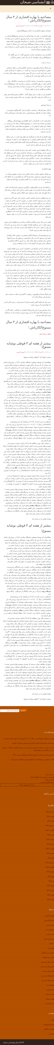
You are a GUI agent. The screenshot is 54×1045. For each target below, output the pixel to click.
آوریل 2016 (50, 886)
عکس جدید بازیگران (47, 953)
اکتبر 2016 (51, 858)
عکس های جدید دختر (47, 967)
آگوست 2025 (50, 830)
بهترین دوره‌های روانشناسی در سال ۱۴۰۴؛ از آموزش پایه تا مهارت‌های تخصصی (29, 739)
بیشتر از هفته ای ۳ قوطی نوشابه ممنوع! (29, 345)
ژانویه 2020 (50, 844)
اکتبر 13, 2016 (38, 352)
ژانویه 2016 (50, 900)
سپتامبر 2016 (49, 863)
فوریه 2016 (50, 895)
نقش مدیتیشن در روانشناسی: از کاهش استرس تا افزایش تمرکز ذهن (32, 760)
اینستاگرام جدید (49, 920)
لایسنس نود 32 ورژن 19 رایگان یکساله (42, 777)
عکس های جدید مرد (47, 976)
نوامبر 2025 (50, 816)
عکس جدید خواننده (48, 957)
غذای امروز (50, 990)
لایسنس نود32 (49, 780)
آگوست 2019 (50, 849)
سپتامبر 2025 (49, 826)
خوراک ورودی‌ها (49, 1025)
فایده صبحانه (50, 994)
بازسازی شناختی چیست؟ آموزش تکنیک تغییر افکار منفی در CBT (33, 755)
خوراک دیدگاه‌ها (49, 1029)
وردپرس (51, 1034)
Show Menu (48, 3)
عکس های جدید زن (48, 971)
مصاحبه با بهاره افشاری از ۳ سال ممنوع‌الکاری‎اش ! (28, 18)
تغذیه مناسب (50, 934)
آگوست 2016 (50, 867)
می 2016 (51, 881)
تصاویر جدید (50, 925)
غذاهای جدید (50, 985)
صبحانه (51, 944)
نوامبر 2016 (50, 853)
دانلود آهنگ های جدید (47, 782)
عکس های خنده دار (48, 981)
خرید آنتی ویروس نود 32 (27, 785)
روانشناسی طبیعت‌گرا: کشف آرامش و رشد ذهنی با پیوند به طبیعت (33, 743)
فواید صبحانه (50, 999)
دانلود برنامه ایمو (45, 334)
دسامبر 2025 (50, 812)
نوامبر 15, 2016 (38, 26)
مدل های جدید (49, 1004)
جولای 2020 (50, 839)
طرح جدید (51, 948)
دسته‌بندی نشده (49, 939)
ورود (52, 1020)
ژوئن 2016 (51, 876)
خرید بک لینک (50, 775)
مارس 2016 (50, 890)
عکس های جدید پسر (47, 962)
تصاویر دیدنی (50, 930)
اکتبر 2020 (50, 835)
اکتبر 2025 (51, 821)
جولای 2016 (50, 872)
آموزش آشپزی (20, 26)
